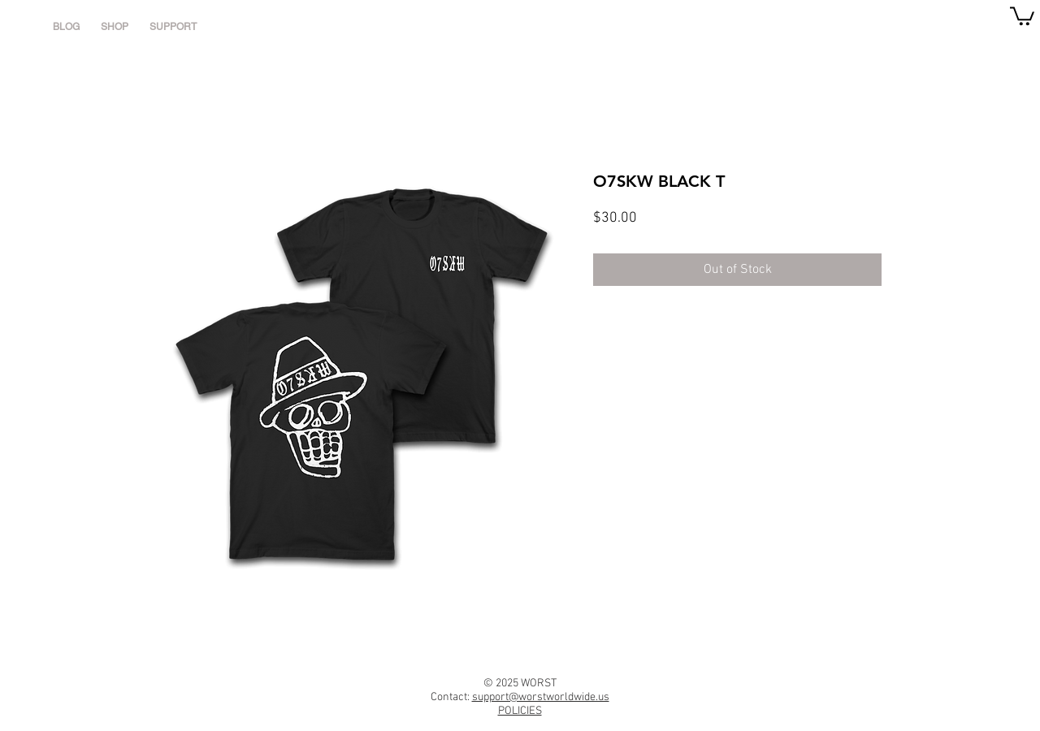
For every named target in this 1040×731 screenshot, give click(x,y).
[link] (1022, 15)
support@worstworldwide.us (540, 697)
